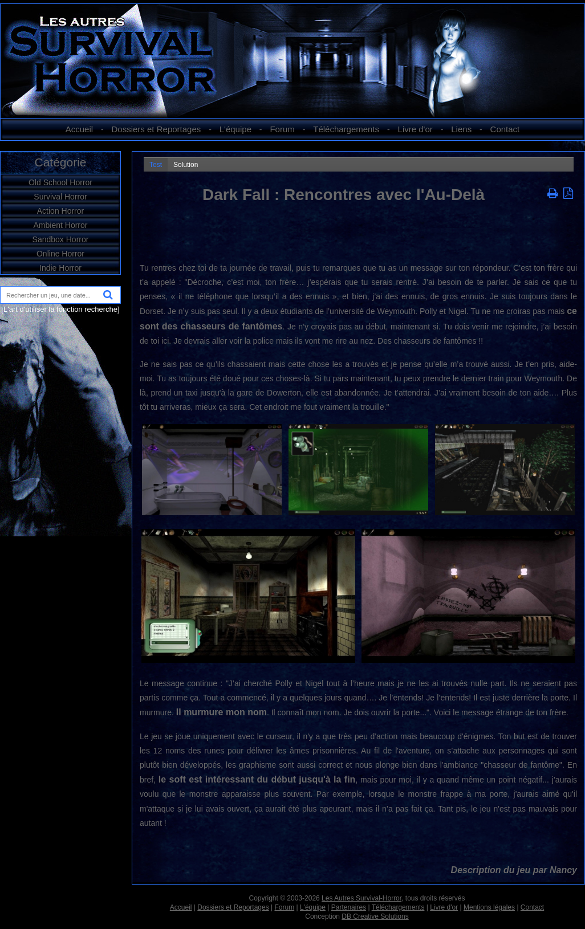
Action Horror (60, 210)
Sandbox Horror (60, 239)
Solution (185, 165)
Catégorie (60, 162)
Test (155, 165)
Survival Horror (60, 196)
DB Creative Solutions (375, 916)
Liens (461, 129)
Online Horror (60, 253)
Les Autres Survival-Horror (361, 898)
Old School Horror (60, 182)
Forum (282, 129)
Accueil (79, 129)
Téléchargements (346, 129)
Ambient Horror (61, 225)
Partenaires (348, 907)
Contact (505, 129)
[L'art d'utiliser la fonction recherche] (60, 309)
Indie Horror (60, 267)
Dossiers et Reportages (156, 129)
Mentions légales (489, 907)
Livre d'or (415, 129)
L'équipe (235, 129)
